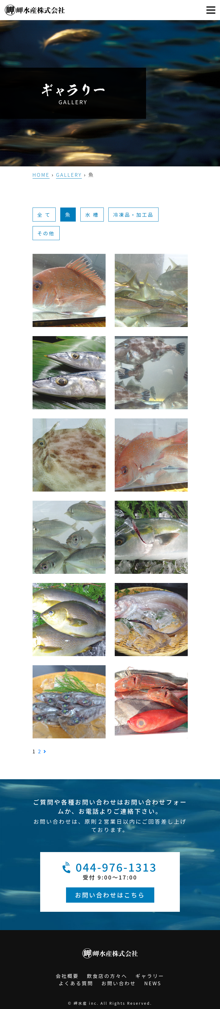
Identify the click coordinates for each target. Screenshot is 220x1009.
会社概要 (67, 975)
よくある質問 (76, 983)
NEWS (152, 983)
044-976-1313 (109, 867)
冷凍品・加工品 (133, 214)
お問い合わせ (118, 983)
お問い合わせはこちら (110, 894)
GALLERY (69, 174)
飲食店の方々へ (107, 975)
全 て (44, 214)
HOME (41, 174)
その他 (46, 233)
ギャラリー (149, 975)
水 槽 (92, 214)
